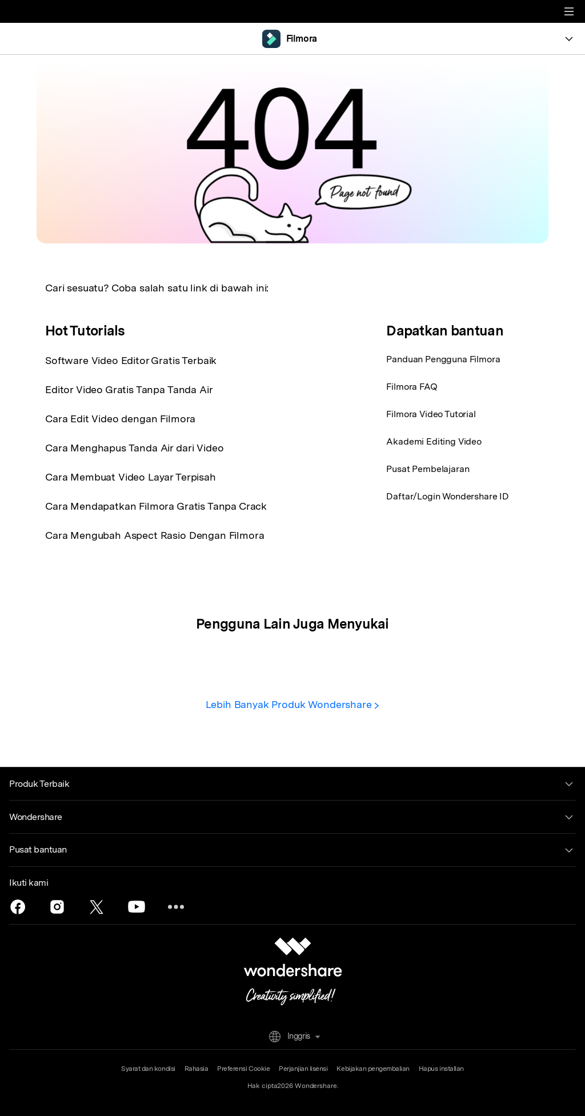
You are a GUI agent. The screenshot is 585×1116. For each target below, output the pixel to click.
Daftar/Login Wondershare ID (447, 496)
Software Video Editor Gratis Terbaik (131, 360)
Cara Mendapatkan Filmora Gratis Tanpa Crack (156, 506)
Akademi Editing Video (434, 441)
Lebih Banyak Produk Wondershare (293, 704)
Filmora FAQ (411, 386)
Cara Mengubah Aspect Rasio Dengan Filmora (154, 535)
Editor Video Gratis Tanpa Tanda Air (129, 389)
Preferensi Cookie (243, 1069)
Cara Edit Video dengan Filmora (120, 419)
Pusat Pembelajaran (427, 468)
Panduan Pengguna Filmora (443, 359)
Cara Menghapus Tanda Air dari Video (134, 448)
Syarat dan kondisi (148, 1069)
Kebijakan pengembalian (372, 1069)
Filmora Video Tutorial (430, 414)
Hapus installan (441, 1069)
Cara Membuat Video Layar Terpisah (130, 477)
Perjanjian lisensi (303, 1069)
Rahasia (197, 1069)
